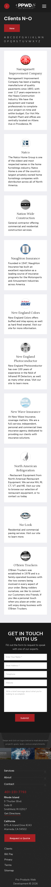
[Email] (25, 665)
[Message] (25, 700)
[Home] (25, 6)
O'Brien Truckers (25, 565)
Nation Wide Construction (25, 216)
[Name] (25, 657)
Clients (8, 848)
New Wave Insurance (25, 412)
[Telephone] (25, 674)
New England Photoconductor (25, 359)
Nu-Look (25, 525)
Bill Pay (8, 854)
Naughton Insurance (25, 258)
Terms (8, 865)
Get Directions (12, 813)
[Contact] (7, 6)
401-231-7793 (15, 792)
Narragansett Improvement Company (25, 71)
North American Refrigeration (25, 468)
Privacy (8, 859)
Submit (25, 718)
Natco (25, 152)
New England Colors (25, 313)
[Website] (25, 683)
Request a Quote (20, 838)
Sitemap (9, 870)
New (12, 28)
